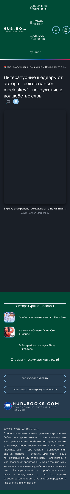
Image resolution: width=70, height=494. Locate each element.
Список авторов (37, 37)
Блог (35, 52)
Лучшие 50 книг (36, 22)
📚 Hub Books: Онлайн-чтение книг (23, 67)
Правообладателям (35, 378)
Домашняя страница (39, 7)
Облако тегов (52, 67)
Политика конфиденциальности (35, 389)
